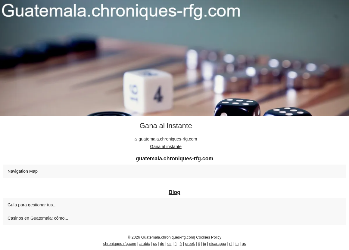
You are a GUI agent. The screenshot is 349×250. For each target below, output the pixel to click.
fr (181, 243)
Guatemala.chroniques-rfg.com (167, 237)
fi (175, 243)
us (244, 243)
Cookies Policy (208, 237)
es (169, 243)
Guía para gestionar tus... (32, 204)
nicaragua (217, 243)
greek (190, 243)
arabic (144, 243)
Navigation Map (23, 171)
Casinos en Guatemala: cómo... (38, 218)
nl (230, 243)
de (162, 243)
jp (204, 243)
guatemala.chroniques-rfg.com (168, 139)
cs (155, 243)
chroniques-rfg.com (119, 243)
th (237, 243)
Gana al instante (166, 146)
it (199, 243)
